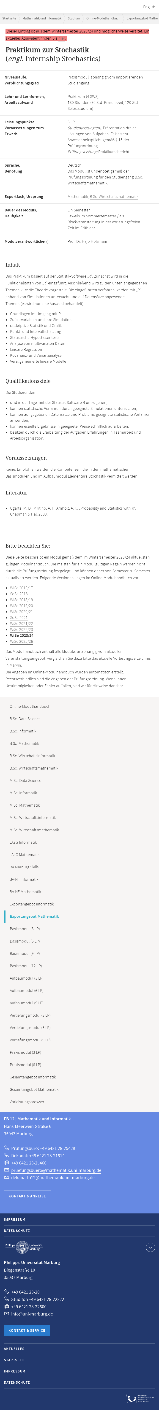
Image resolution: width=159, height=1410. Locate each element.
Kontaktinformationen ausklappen (150, 1247)
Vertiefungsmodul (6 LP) (30, 1028)
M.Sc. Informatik (23, 793)
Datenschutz (17, 1231)
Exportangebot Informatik (32, 904)
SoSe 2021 (19, 618)
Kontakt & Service (26, 1330)
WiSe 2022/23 (21, 629)
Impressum (14, 1219)
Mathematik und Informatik (41, 18)
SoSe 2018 (19, 594)
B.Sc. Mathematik (24, 743)
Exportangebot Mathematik (34, 916)
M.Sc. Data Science (25, 780)
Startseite (9, 18)
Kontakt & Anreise (27, 1196)
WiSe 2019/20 (21, 606)
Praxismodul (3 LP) (25, 1052)
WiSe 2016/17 (21, 588)
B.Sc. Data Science (25, 719)
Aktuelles (14, 1349)
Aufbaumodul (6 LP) (27, 991)
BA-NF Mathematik (25, 892)
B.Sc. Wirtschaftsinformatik (32, 756)
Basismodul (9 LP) (25, 953)
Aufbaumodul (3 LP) (27, 978)
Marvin (15, 665)
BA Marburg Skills (24, 867)
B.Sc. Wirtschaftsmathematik (114, 197)
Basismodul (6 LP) (25, 941)
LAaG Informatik (23, 842)
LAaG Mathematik (24, 855)
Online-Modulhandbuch (103, 18)
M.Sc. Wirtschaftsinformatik (33, 818)
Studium (74, 18)
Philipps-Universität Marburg (24, 1247)
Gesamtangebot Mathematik (34, 1089)
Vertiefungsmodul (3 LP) (30, 1015)
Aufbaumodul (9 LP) (27, 1003)
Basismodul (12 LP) (26, 966)
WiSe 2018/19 (21, 600)
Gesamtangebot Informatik (33, 1077)
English (149, 7)
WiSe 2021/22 (21, 624)
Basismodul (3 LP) (25, 929)
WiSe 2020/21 (21, 612)
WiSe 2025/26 (21, 641)
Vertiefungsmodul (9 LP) (30, 1040)
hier (61, 38)
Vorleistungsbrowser (27, 1102)
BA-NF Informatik (24, 879)
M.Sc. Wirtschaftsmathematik (34, 830)
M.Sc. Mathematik (25, 805)
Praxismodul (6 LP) (25, 1065)
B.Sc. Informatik (23, 731)
